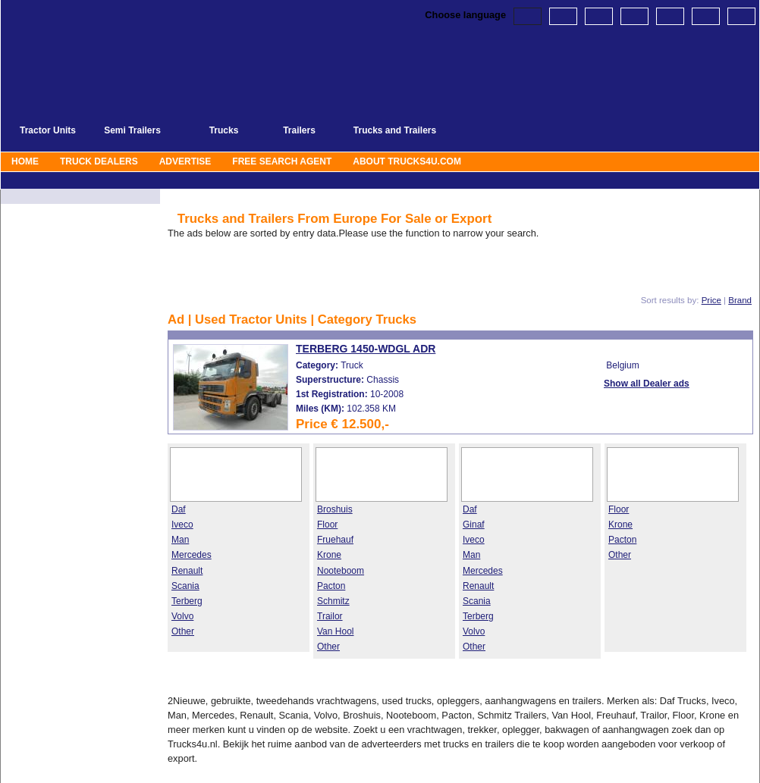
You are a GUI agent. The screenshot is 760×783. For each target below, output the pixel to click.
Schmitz (333, 601)
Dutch (563, 16)
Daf (178, 509)
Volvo (182, 616)
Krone (329, 555)
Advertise (185, 161)
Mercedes (191, 555)
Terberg (187, 601)
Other (182, 631)
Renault (187, 570)
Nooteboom (340, 570)
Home (25, 161)
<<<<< (283, 272)
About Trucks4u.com (407, 161)
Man (180, 539)
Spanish (741, 16)
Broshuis (335, 509)
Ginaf (474, 524)
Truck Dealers (99, 161)
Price (711, 300)
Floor (327, 524)
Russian (670, 16)
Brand (740, 300)
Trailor (330, 616)
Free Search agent (281, 161)
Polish (706, 16)
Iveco (182, 524)
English (527, 16)
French (634, 16)
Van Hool (335, 631)
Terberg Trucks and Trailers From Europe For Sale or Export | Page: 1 (216, 25)
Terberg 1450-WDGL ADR (365, 349)
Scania (185, 586)
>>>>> (437, 272)
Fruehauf (335, 539)
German (599, 16)
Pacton (331, 586)
